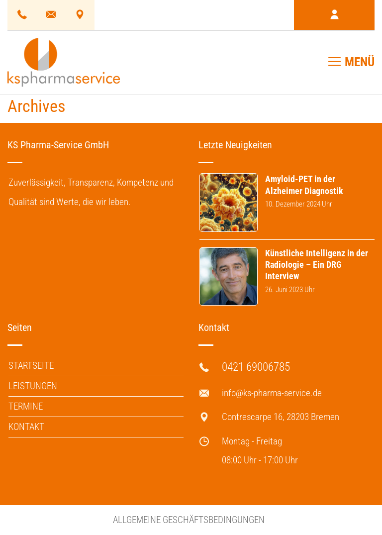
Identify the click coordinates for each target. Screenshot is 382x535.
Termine (25, 406)
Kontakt (26, 426)
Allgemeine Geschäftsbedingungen (189, 520)
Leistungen (32, 386)
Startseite (31, 365)
